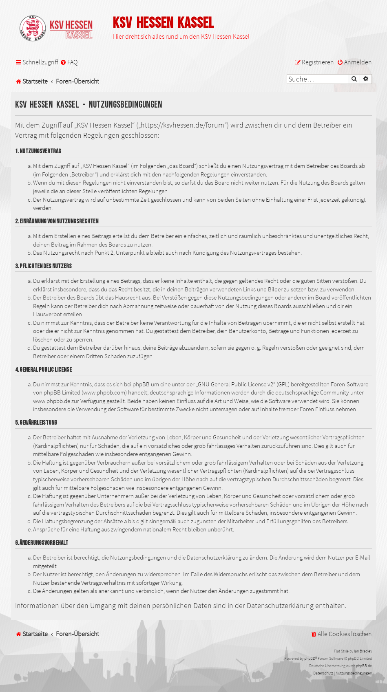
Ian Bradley (363, 651)
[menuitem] (68, 62)
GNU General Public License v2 (235, 384)
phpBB (309, 658)
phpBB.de (364, 665)
